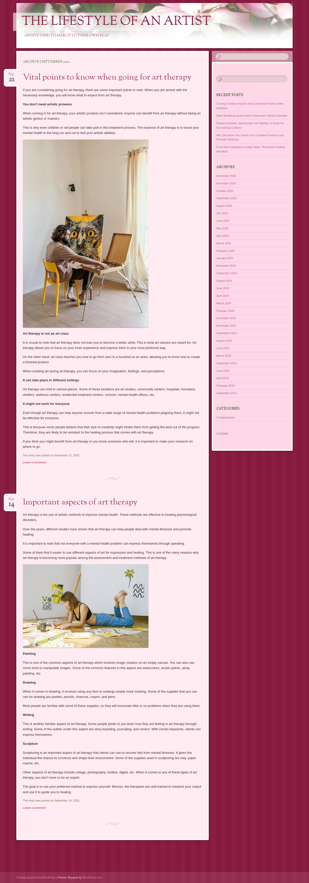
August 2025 (224, 205)
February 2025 (225, 250)
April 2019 (222, 378)
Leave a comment (34, 462)
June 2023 (222, 348)
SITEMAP (222, 433)
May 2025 (222, 228)
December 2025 (226, 175)
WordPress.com (92, 877)
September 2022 (226, 363)
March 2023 (223, 355)
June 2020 (222, 370)
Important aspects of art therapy (80, 502)
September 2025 (226, 198)
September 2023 (226, 333)
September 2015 (226, 393)
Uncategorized (225, 417)
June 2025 (222, 220)
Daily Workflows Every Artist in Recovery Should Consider (251, 115)
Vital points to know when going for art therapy (107, 77)
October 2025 (224, 190)
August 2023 (224, 340)
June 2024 (222, 288)
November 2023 (226, 325)
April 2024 (222, 295)
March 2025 (223, 243)
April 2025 (222, 235)
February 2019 (225, 385)
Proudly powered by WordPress (36, 877)
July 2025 (222, 213)
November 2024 (226, 265)
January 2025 (224, 258)
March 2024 (223, 303)
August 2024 (224, 280)
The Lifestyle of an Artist (116, 22)
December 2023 (226, 318)
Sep (11, 75)
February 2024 (225, 310)
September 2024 (226, 273)
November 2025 (226, 183)
